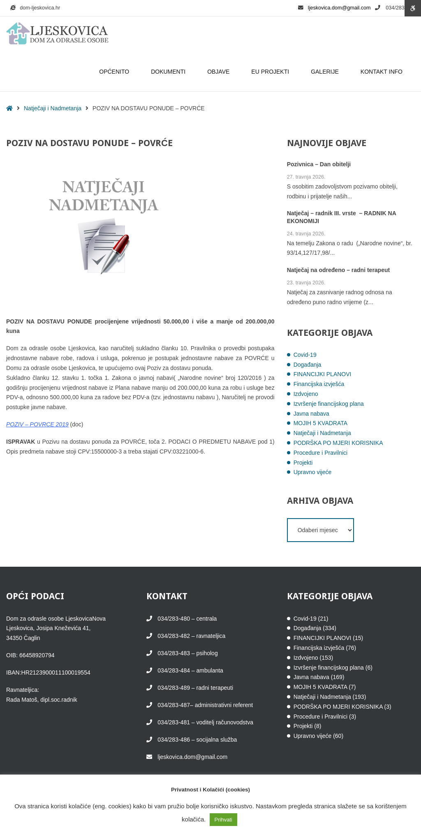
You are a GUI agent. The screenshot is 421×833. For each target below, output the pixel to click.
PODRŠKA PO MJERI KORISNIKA (338, 443)
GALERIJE (326, 71)
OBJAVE (219, 71)
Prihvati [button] (223, 820)
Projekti (303, 462)
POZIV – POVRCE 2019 (37, 424)
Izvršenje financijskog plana (329, 403)
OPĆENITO (115, 71)
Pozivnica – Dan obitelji (319, 164)
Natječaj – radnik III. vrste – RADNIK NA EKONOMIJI (341, 218)
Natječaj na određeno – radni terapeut (338, 270)
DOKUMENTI (169, 71)
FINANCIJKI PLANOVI (323, 374)
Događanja (308, 364)
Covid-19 (305, 354)
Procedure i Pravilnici (321, 452)
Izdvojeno (306, 394)
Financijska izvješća (319, 384)
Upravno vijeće (313, 472)
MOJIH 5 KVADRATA (320, 423)
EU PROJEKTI (271, 71)
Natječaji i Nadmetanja (52, 108)
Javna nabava (311, 413)
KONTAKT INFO (383, 71)
